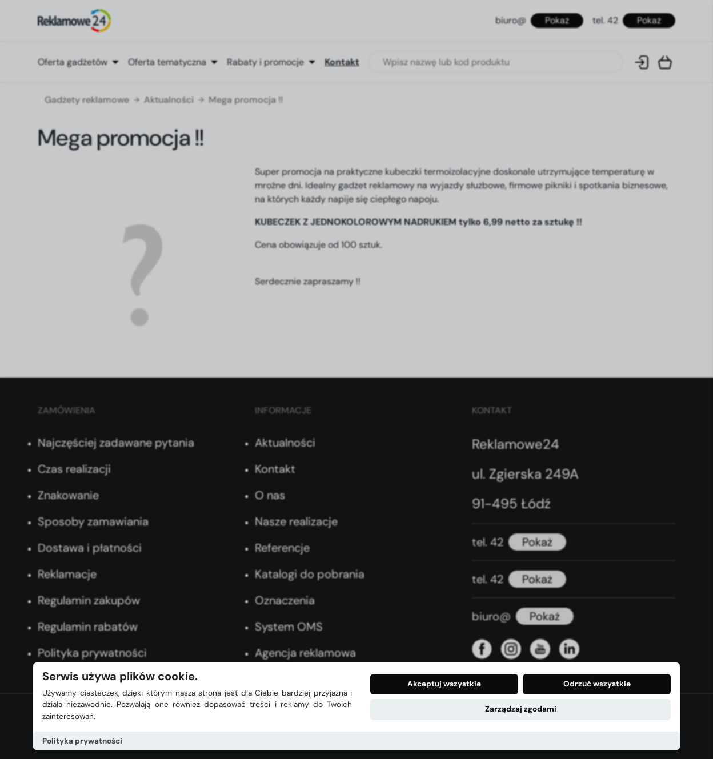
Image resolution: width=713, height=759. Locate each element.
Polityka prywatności (82, 741)
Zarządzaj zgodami (520, 709)
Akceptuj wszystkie (444, 684)
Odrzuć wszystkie (597, 684)
